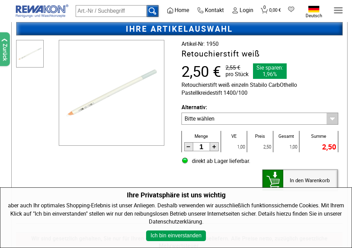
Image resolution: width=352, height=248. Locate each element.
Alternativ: (194, 107)
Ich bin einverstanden (176, 235)
